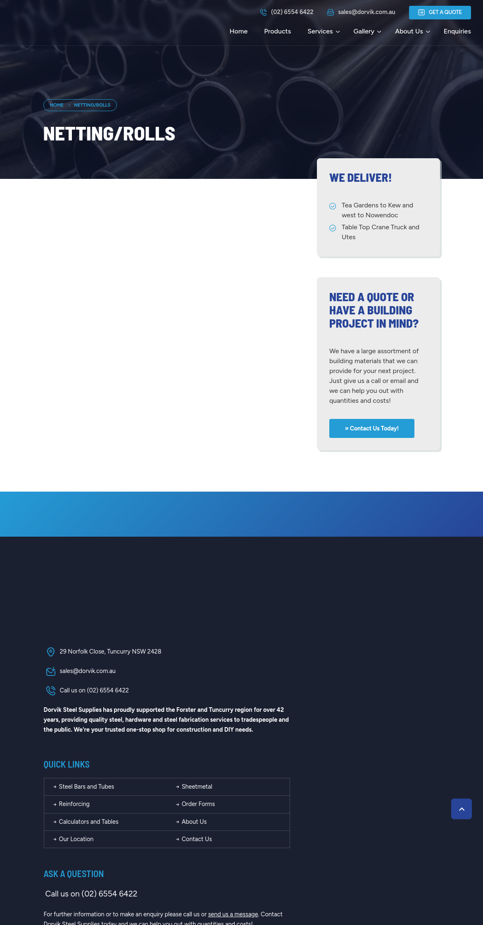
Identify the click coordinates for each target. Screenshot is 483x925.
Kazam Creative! (415, 886)
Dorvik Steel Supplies (129, 886)
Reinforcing (229, 695)
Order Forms (349, 695)
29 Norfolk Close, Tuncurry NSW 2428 (102, 652)
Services (319, 31)
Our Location (231, 730)
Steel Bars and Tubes (242, 677)
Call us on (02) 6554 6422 (85, 691)
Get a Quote (440, 13)
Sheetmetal (347, 677)
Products (277, 31)
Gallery (363, 31)
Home (238, 31)
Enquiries (457, 31)
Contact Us (347, 730)
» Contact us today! (372, 427)
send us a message (391, 805)
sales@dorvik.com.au (79, 672)
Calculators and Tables (244, 712)
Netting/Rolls (92, 105)
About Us (408, 31)
